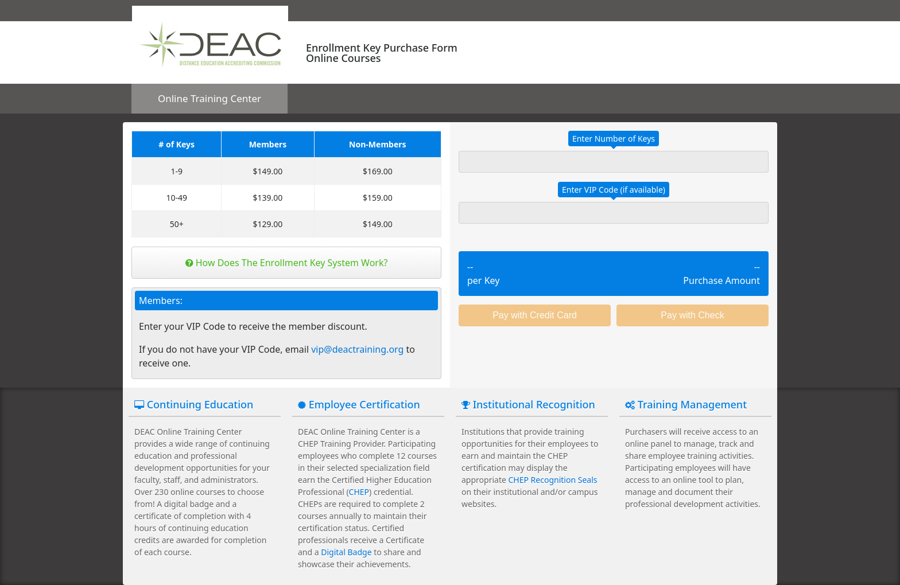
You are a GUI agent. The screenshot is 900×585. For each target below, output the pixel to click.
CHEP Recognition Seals (553, 479)
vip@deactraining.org (357, 349)
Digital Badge (346, 552)
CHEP (359, 491)
